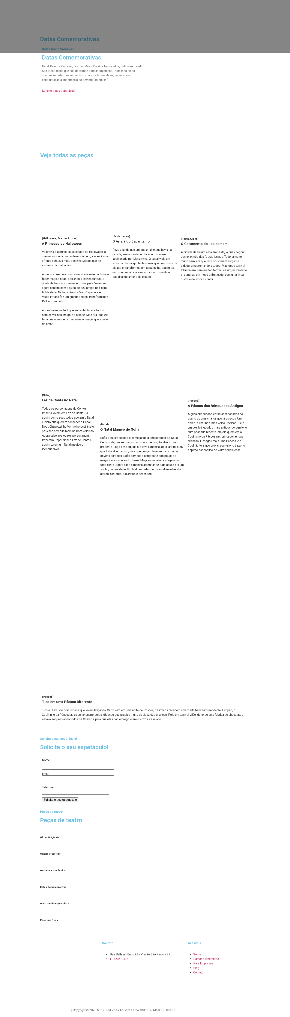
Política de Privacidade (55, 1010)
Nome (78, 763)
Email (78, 776)
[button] (59, 91)
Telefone (75, 789)
